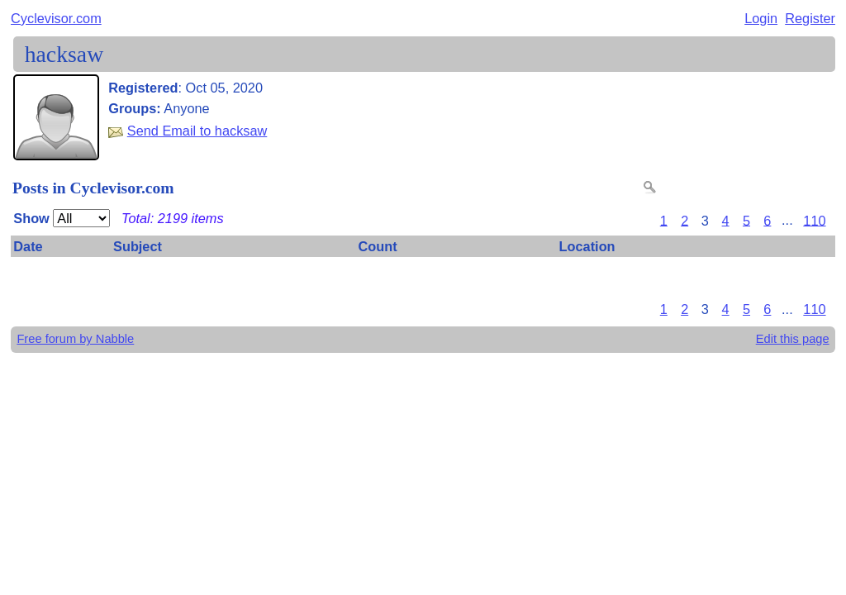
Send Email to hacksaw (197, 130)
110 (814, 219)
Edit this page (792, 338)
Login (760, 18)
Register (810, 18)
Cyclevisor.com (56, 18)
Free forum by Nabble (75, 338)
